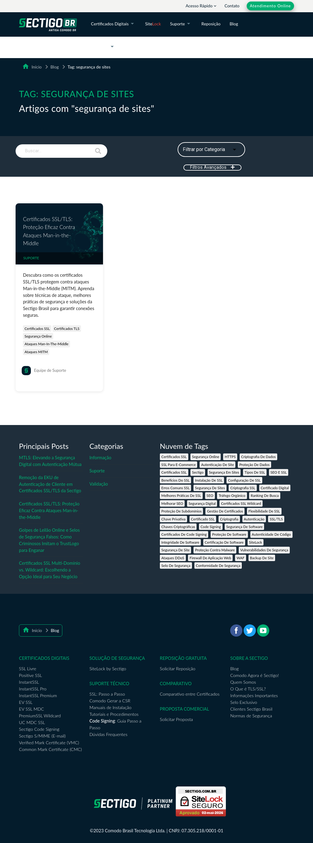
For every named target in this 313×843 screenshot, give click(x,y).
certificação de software (224, 542)
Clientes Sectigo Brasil (251, 709)
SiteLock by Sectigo (107, 668)
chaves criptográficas (178, 527)
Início (35, 66)
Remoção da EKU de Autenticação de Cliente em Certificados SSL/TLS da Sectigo (50, 484)
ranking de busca (265, 495)
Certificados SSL (174, 457)
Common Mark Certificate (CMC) (50, 749)
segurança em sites (224, 472)
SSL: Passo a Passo (107, 694)
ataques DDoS (172, 558)
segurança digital (202, 503)
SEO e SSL (279, 472)
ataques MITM (36, 352)
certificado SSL (203, 519)
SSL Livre (27, 668)
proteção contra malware (215, 550)
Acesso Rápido (201, 5)
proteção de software (229, 534)
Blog (234, 23)
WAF (241, 558)
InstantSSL (29, 682)
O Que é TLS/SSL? (248, 688)
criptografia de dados (258, 457)
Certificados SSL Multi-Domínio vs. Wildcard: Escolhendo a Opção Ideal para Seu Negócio (49, 569)
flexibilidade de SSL (264, 511)
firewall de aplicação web (210, 558)
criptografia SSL (242, 488)
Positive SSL (30, 675)
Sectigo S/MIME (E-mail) (42, 735)
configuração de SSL (244, 480)
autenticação (254, 519)
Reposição (211, 23)
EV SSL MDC (31, 709)
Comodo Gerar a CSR (109, 700)
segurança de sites (210, 488)
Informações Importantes (254, 695)
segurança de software (244, 527)
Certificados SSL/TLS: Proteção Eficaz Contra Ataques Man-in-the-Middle (49, 231)
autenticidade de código (271, 534)
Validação (98, 483)
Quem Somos (243, 682)
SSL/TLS (276, 519)
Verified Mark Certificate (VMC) (49, 742)
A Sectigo (103, 47)
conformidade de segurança (218, 566)
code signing (211, 527)
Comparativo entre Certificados (189, 694)
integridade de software (180, 542)
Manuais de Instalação (110, 707)
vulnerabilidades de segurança (264, 550)
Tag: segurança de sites (89, 66)
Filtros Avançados (212, 167)
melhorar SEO (172, 503)
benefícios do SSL (175, 480)
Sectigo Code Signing (39, 729)
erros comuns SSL (175, 488)
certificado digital (275, 488)
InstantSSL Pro (32, 688)
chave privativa (173, 519)
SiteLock (255, 542)
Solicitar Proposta (176, 719)
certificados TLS (66, 329)
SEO (210, 495)
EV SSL (25, 702)
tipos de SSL (255, 472)
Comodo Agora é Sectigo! (254, 675)
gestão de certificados (225, 511)
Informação (100, 457)
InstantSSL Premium (38, 695)
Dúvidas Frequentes (108, 734)
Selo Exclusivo (243, 702)
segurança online (38, 336)
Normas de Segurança (251, 715)
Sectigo (198, 472)
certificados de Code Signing (184, 534)
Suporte (181, 24)
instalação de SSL (209, 480)
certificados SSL (37, 329)
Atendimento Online (270, 5)
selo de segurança (175, 566)
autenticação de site (217, 465)
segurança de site (175, 550)
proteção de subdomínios (181, 511)
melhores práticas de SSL (181, 495)
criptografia (229, 519)
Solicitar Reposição (177, 668)
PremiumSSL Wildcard (40, 715)
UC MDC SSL (32, 722)
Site (153, 23)
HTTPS (230, 457)
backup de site (262, 558)
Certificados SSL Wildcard (241, 503)
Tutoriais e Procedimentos (113, 714)
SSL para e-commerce (178, 465)
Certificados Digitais (113, 24)
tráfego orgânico (232, 495)
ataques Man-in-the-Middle (46, 344)
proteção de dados (254, 465)
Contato (232, 5)
